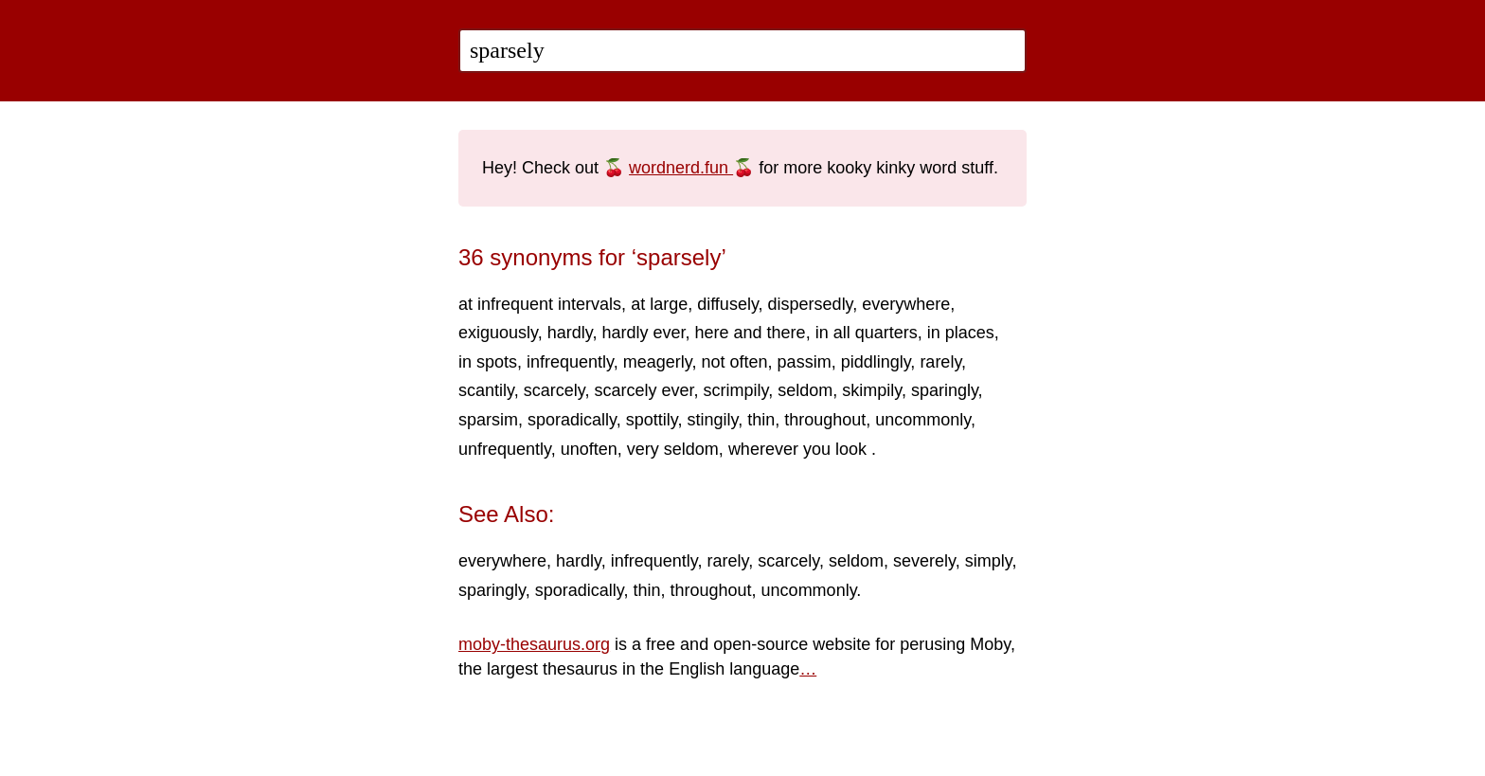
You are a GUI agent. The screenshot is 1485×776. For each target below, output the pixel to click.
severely (924, 560)
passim (805, 361)
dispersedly (810, 304)
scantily (486, 390)
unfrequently (504, 449)
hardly (570, 332)
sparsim (488, 419)
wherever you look (799, 449)
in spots (487, 361)
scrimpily (735, 390)
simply (988, 560)
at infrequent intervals (539, 304)
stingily (712, 419)
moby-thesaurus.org (534, 644)
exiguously (498, 332)
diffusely (727, 304)
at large (659, 304)
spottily (652, 419)
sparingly (944, 390)
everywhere (906, 304)
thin (761, 419)
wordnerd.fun (681, 167)
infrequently (570, 361)
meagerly (657, 361)
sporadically (572, 419)
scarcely (554, 390)
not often (735, 361)
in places (960, 332)
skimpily (872, 390)
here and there (750, 332)
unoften (589, 449)
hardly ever (643, 332)
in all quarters (866, 332)
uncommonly (923, 419)
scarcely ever (643, 390)
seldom (805, 390)
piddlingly (876, 361)
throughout (825, 419)
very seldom (673, 449)
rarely (940, 361)
